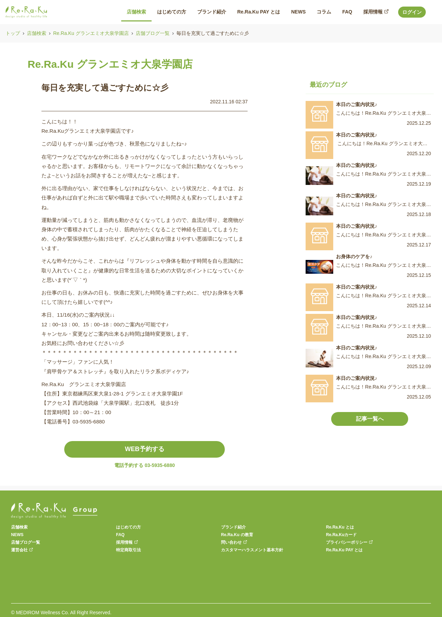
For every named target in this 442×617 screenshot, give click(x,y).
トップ (13, 33)
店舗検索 (36, 33)
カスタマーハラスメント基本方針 (252, 550)
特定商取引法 (128, 550)
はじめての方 (128, 527)
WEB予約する (144, 449)
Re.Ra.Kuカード (341, 534)
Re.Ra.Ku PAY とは (344, 550)
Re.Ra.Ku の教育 (237, 534)
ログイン (412, 12)
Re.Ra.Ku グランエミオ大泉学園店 (91, 33)
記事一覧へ (370, 419)
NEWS (17, 534)
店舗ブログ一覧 (153, 33)
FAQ (120, 534)
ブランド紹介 (233, 527)
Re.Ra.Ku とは (340, 527)
